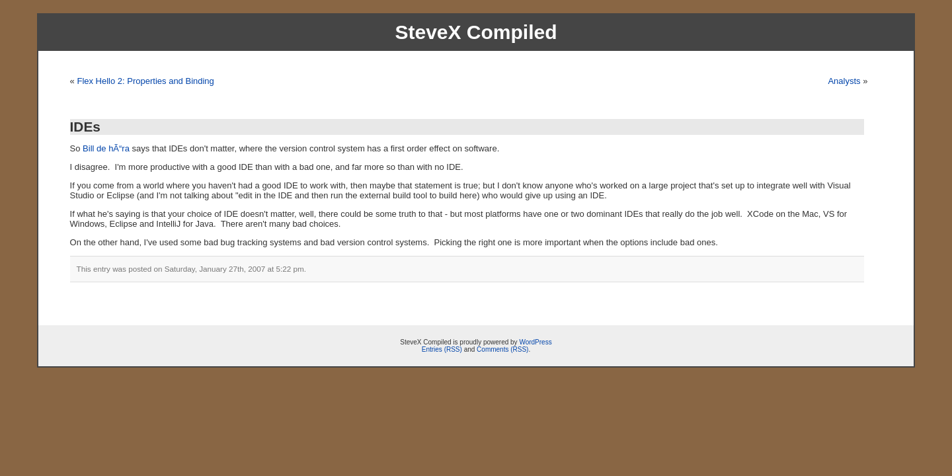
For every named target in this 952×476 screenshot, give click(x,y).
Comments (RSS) (502, 349)
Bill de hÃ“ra (106, 148)
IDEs (85, 126)
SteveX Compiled (476, 32)
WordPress (535, 342)
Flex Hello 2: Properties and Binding (145, 81)
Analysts (844, 81)
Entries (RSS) (442, 349)
